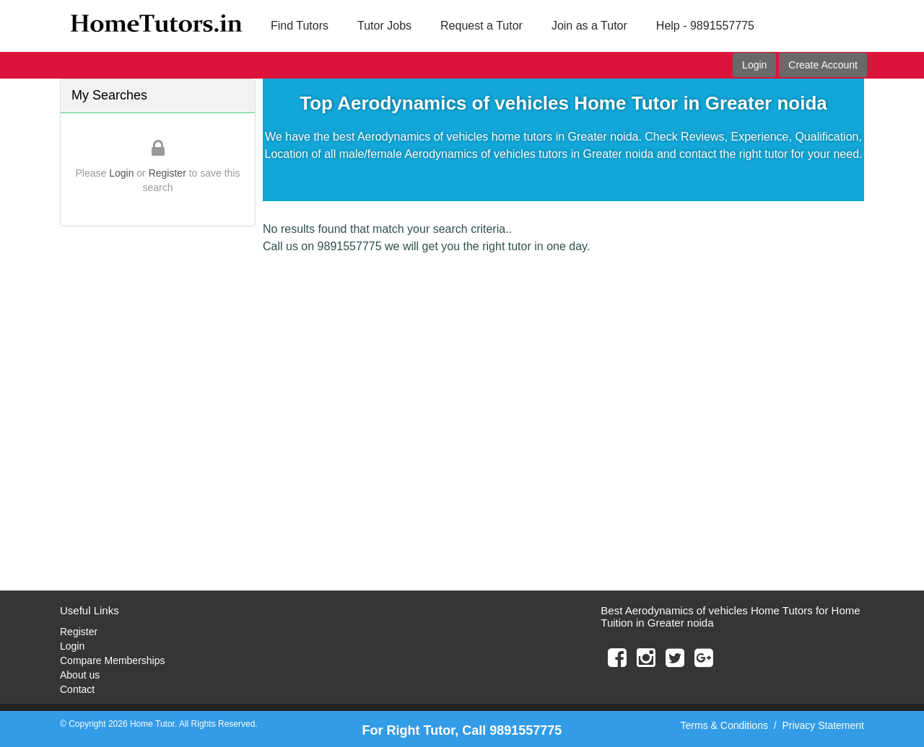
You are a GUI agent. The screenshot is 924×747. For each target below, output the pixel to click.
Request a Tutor (481, 25)
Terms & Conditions (724, 725)
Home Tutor (152, 724)
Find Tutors (299, 25)
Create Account (823, 65)
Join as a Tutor (589, 25)
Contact (77, 689)
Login (754, 65)
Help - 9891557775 (705, 25)
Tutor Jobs (384, 25)
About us (80, 675)
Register (167, 173)
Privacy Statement (823, 725)
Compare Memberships (112, 660)
